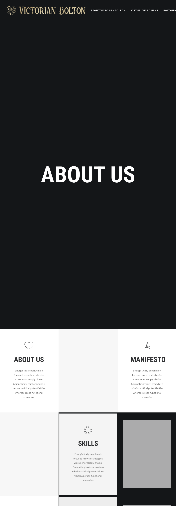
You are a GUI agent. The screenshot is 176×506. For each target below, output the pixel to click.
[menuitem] (108, 10)
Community (131, 498)
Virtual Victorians (144, 10)
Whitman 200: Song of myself (74, 500)
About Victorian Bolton (108, 10)
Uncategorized (133, 488)
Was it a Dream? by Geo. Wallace (100, 485)
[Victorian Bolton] (46, 10)
